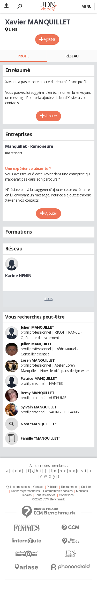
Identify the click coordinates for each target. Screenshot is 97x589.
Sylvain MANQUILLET (39, 407)
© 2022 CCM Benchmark (48, 499)
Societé (86, 487)
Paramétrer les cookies (57, 491)
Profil (23, 56)
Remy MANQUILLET (38, 392)
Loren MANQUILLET (38, 360)
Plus (48, 298)
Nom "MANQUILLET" (38, 423)
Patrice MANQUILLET (39, 378)
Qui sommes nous (17, 487)
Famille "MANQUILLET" (41, 438)
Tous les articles (45, 495)
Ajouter (49, 39)
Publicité (52, 487)
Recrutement (69, 487)
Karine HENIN (18, 276)
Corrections (66, 495)
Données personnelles (25, 491)
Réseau (71, 56)
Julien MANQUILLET (37, 327)
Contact (38, 487)
